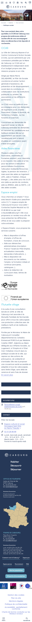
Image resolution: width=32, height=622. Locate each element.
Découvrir (16, 465)
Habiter (15, 461)
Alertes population (16, 570)
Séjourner (16, 469)
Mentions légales (16, 601)
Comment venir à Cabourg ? (11, 557)
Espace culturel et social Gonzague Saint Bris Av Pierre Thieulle (14, 426)
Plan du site (16, 598)
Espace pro (26, 557)
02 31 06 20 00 (10, 485)
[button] (26, 618)
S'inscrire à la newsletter (16, 576)
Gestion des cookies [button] (16, 595)
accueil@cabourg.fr (11, 540)
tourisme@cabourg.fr (11, 486)
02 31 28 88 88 (10, 432)
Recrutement (19, 564)
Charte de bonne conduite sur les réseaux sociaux (16, 613)
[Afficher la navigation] (3, 619)
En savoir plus (7, 375)
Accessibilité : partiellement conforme (16, 608)
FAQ (27, 564)
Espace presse (7, 564)
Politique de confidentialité (16, 604)
